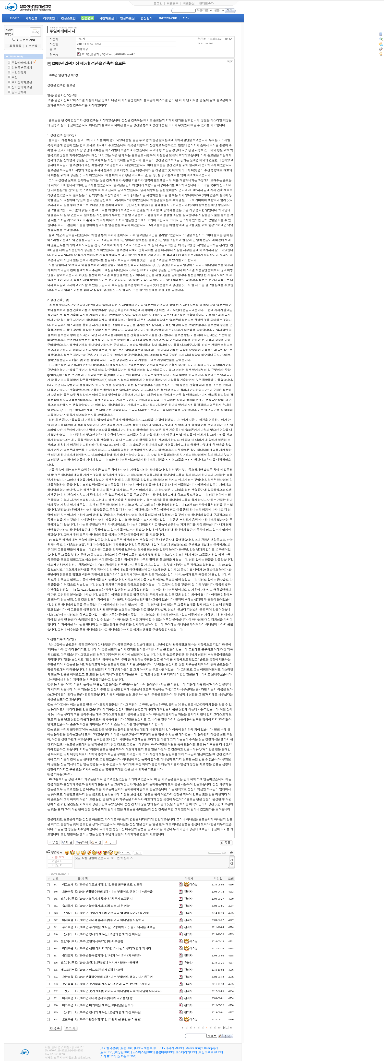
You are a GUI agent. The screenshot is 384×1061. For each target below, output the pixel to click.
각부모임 (49, 18)
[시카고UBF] (175, 1048)
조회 (231, 878)
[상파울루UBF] (126, 1056)
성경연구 (87, 18)
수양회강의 (19, 72)
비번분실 (189, 3)
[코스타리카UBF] (185, 1052)
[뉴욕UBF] (106, 1052)
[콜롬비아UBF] (164, 1052)
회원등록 (173, 3)
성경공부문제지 (22, 67)
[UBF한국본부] (109, 1048)
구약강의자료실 (22, 82)
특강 (14, 77)
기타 (186, 18)
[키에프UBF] (108, 1056)
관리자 (81, 38)
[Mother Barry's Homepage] (200, 1048)
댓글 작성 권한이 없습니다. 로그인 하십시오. (152, 862)
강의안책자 (19, 92)
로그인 (158, 3)
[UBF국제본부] (144, 1048)
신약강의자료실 (22, 87)
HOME (14, 18)
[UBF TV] (160, 1048)
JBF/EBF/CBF (167, 18)
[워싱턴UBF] (122, 1052)
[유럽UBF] (126, 1048)
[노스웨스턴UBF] (142, 1052)
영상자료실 (127, 18)
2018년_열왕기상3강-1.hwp (95, 54)
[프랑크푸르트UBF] (210, 1052)
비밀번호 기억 (26, 40)
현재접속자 (206, 3)
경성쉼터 (146, 18)
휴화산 (188, 962)
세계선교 (31, 18)
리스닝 (190, 884)
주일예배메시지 (22, 62)
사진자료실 (106, 18)
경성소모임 (68, 18)
